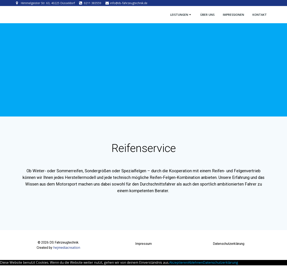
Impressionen (233, 14)
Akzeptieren (178, 264)
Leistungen (181, 14)
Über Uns (207, 14)
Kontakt (260, 14)
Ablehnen (195, 264)
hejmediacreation (66, 249)
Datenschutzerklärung (220, 264)
